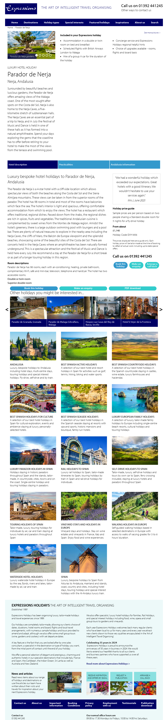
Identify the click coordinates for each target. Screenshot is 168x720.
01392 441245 (151, 5)
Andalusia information (123, 143)
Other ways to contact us (136, 10)
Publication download (147, 679)
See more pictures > (152, 91)
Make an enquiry (31, 132)
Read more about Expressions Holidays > (108, 638)
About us (37, 677)
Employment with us (110, 679)
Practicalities (66, 143)
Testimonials (129, 677)
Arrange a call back (152, 243)
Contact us (20, 677)
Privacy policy (89, 679)
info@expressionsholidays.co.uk (27, 695)
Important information (56, 679)
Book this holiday (15, 132)
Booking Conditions (74, 679)
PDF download (47, 132)
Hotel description (18, 143)
